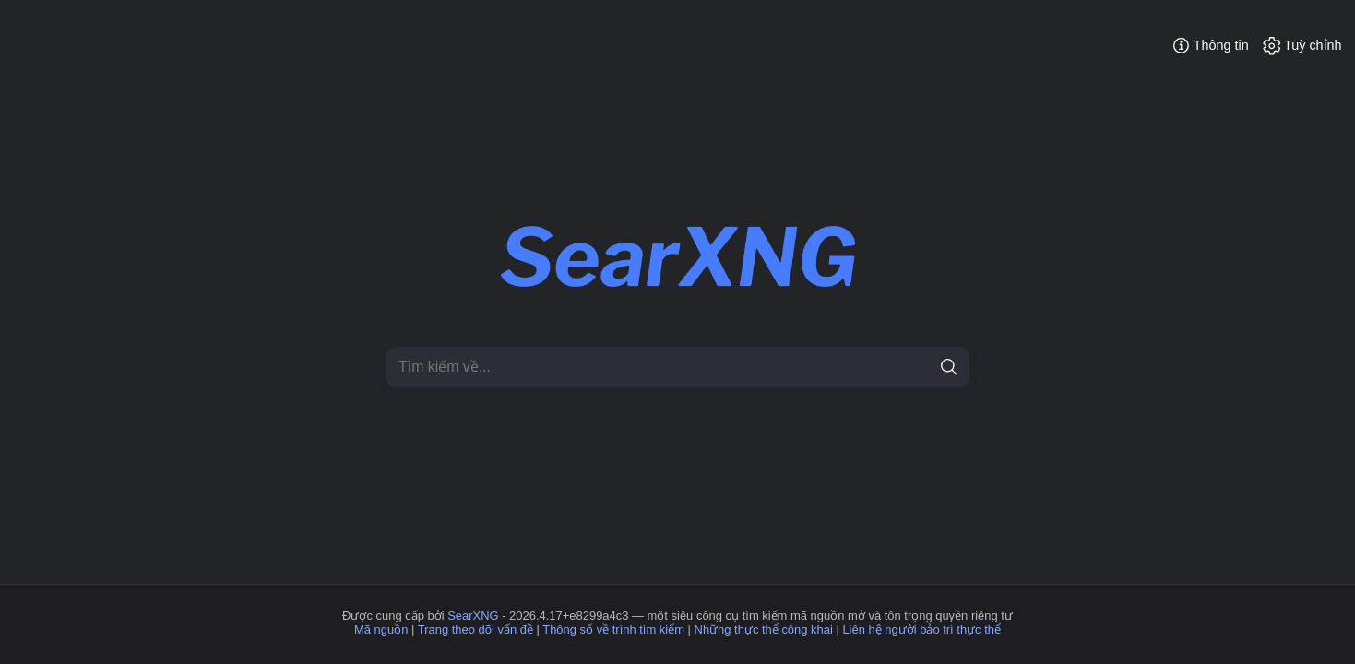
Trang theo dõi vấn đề (475, 629)
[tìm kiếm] (949, 367)
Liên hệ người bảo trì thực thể (921, 629)
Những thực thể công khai (764, 629)
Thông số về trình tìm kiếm (613, 629)
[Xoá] (917, 367)
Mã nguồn (381, 629)
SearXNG (472, 615)
